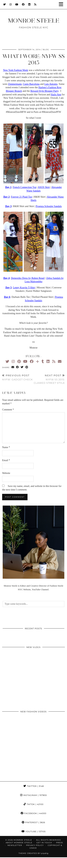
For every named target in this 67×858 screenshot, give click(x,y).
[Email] (59, 361)
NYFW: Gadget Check (17, 377)
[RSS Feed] (35, 4)
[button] (62, 5)
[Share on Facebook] (17, 367)
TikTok (33, 804)
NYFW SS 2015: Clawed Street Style (49, 379)
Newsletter (15, 845)
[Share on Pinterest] (26, 367)
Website (6, 473)
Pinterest (33, 822)
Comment (8, 409)
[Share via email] (13, 367)
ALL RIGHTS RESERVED (48, 840)
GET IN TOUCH (44, 842)
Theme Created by (33, 853)
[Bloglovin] (37, 361)
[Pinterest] (19, 361)
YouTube (34, 831)
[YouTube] (16, 4)
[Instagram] (10, 4)
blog (46, 49)
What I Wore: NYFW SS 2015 (34, 59)
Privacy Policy (35, 845)
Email (6, 460)
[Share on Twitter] (22, 367)
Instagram (33, 795)
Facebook (33, 813)
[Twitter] (4, 4)
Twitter (33, 786)
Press (59, 842)
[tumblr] (43, 361)
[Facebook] (23, 4)
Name (6, 447)
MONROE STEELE (33, 20)
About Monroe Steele (19, 842)
